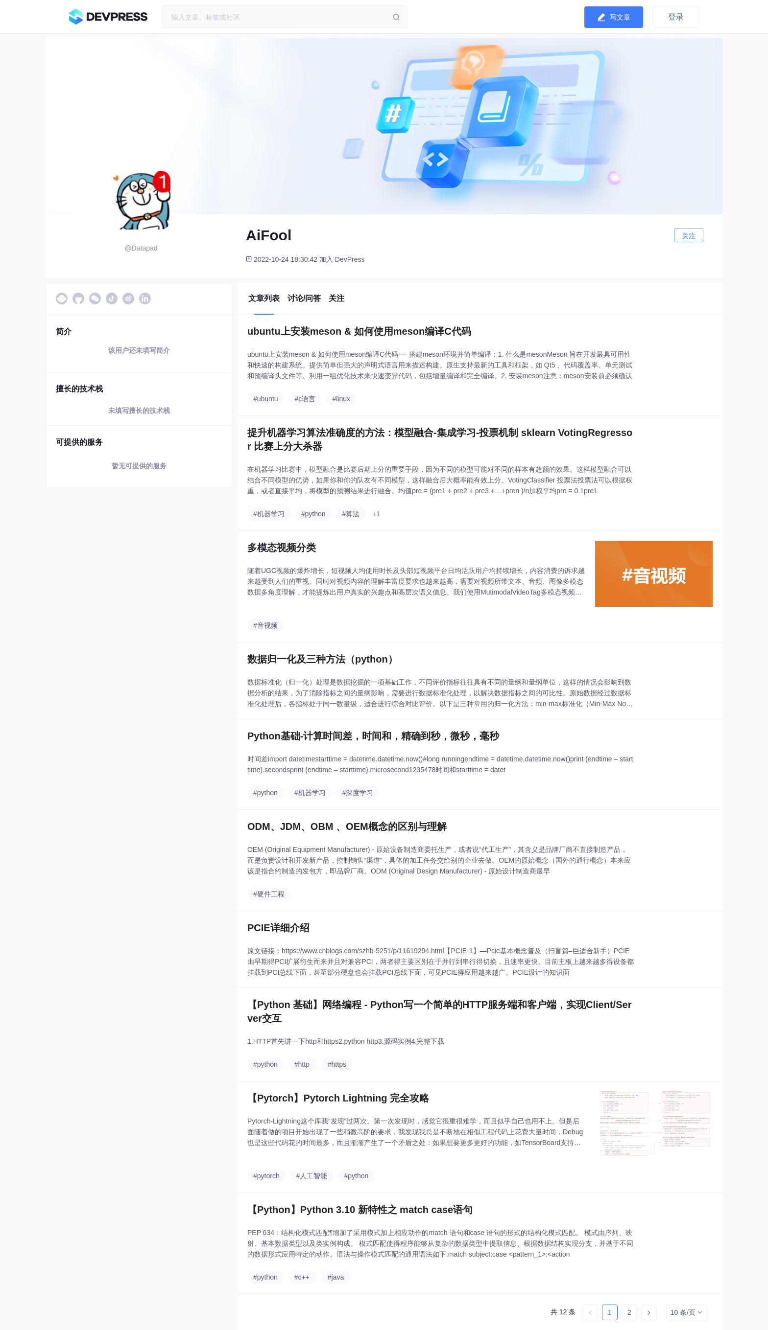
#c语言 (305, 399)
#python (313, 514)
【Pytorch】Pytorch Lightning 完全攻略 (338, 1098)
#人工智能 (312, 1176)
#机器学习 (269, 514)
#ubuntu (265, 399)
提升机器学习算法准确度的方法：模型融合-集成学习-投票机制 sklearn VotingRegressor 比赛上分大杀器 (439, 439)
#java (336, 1277)
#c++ (302, 1277)
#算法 (351, 514)
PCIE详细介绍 (278, 927)
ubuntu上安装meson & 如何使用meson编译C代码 (359, 331)
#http (302, 1064)
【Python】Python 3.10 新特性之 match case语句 (360, 1209)
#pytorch (266, 1176)
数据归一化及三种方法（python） (322, 659)
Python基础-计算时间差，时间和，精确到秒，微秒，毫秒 (373, 736)
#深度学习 (358, 793)
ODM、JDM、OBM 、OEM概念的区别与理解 (347, 826)
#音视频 (265, 625)
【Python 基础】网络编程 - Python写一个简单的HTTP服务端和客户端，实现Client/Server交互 (439, 1011)
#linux (341, 399)
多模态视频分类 (281, 547)
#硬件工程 (269, 894)
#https (337, 1064)
